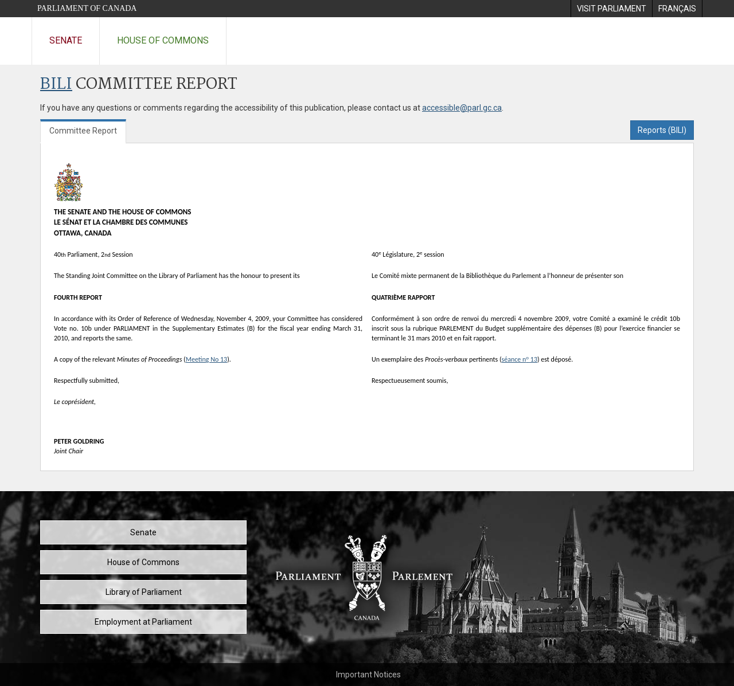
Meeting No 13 (206, 359)
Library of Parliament (144, 592)
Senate (65, 40)
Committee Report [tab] (83, 130)
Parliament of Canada (86, 8)
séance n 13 (519, 359)
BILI (56, 84)
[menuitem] (611, 8)
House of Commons (163, 40)
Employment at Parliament (143, 621)
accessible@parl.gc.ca (462, 107)
